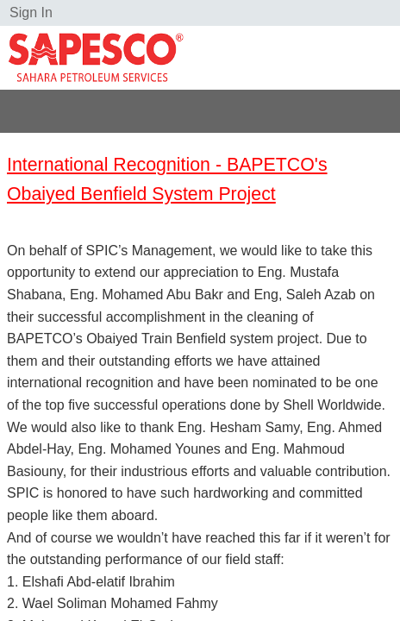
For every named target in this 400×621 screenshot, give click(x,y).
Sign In (31, 12)
